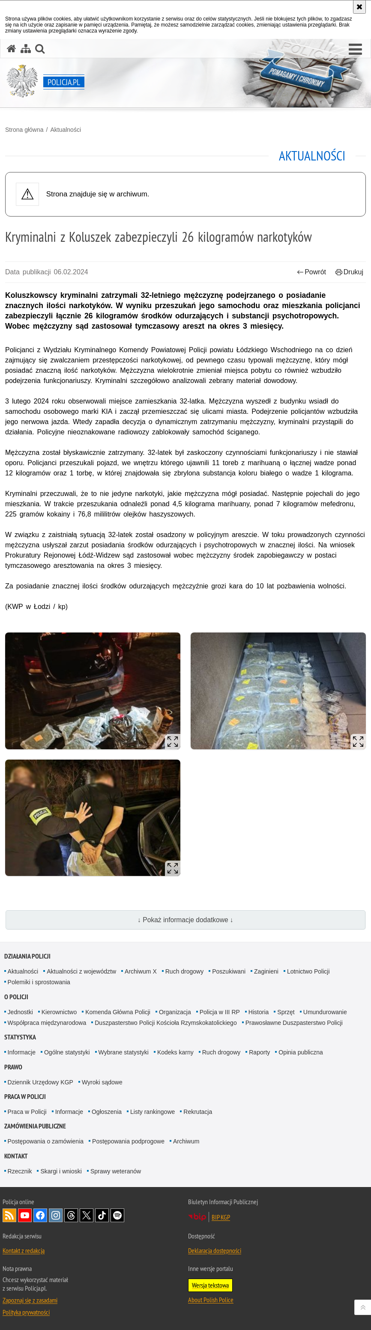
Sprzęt (285, 1012)
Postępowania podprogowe (128, 1141)
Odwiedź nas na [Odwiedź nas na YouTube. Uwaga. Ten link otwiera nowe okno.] (25, 1215)
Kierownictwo (59, 1012)
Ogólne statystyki (67, 1052)
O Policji (16, 996)
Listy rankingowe (152, 1111)
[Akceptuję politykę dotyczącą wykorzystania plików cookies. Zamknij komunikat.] (359, 7)
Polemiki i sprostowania (39, 982)
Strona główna (24, 129)
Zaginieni (266, 971)
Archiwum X (141, 971)
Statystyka (20, 1037)
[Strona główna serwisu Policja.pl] (11, 48)
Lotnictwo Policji (308, 971)
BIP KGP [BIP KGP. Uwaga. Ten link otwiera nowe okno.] (221, 1217)
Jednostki (20, 1012)
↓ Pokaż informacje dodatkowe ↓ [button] (185, 919)
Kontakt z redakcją (24, 1250)
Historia (258, 1012)
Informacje (22, 1052)
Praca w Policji (25, 1096)
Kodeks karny (175, 1052)
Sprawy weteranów (115, 1171)
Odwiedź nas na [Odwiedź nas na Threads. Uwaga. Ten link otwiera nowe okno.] (71, 1215)
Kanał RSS (9, 1215)
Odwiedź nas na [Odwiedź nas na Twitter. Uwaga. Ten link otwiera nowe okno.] (86, 1215)
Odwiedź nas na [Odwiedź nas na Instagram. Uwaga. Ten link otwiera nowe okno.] (56, 1215)
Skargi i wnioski (60, 1171)
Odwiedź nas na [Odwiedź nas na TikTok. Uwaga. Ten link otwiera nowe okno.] (102, 1215)
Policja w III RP (220, 1012)
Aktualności (65, 129)
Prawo (13, 1067)
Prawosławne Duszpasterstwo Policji (294, 1022)
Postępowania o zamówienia (46, 1141)
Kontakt (16, 1156)
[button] (355, 50)
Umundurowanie (325, 1012)
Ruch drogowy (184, 971)
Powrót (311, 272)
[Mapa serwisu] (26, 48)
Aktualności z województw (81, 971)
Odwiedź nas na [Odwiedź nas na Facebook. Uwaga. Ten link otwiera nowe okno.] (40, 1215)
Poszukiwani (228, 971)
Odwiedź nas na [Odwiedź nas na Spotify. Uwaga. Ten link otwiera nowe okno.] (117, 1215)
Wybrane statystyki (124, 1052)
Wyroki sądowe (102, 1082)
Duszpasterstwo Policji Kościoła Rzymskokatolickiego (165, 1022)
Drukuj (349, 272)
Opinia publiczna (300, 1052)
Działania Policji (27, 956)
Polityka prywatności (26, 1312)
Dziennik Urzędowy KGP (40, 1082)
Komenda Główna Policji (117, 1012)
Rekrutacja (197, 1111)
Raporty (259, 1052)
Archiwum (186, 1141)
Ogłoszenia (107, 1111)
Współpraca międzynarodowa (47, 1022)
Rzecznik (20, 1171)
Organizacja (175, 1012)
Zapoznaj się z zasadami (30, 1300)
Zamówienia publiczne (35, 1126)
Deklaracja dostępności (214, 1250)
